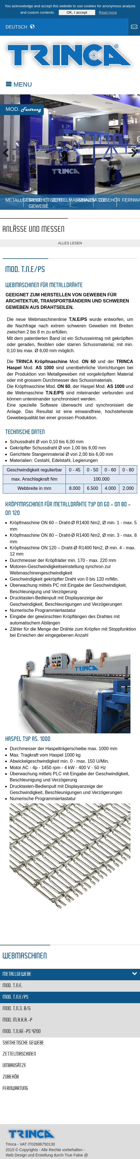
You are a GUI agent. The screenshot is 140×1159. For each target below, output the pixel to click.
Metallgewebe (14, 200)
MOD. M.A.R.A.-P (17, 1020)
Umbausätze (84, 200)
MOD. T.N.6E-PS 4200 (22, 1031)
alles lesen (70, 243)
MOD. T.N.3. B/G (17, 1008)
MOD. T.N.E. (13, 985)
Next (131, 152)
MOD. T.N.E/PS (16, 997)
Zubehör (107, 200)
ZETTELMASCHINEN (61, 200)
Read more (108, 12)
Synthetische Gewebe (37, 202)
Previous (8, 152)
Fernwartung (131, 200)
